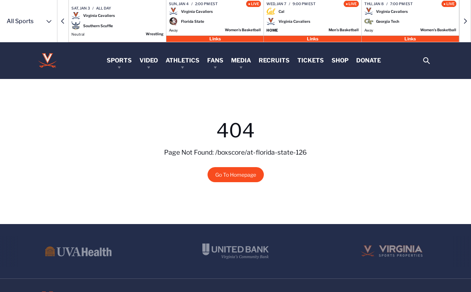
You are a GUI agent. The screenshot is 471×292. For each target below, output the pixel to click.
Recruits (274, 60)
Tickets (310, 60)
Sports (119, 60)
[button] (63, 21)
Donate (368, 60)
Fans (215, 60)
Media (241, 60)
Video (148, 60)
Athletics (182, 60)
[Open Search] (426, 60)
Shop (340, 60)
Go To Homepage (235, 175)
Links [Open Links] (215, 38)
